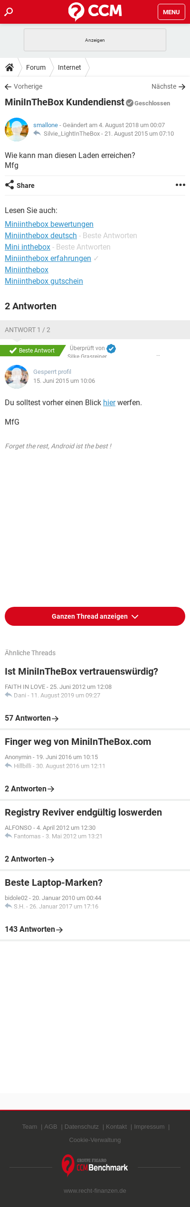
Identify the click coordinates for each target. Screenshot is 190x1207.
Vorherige (28, 86)
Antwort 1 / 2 (27, 330)
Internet (69, 67)
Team (30, 1126)
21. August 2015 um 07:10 (139, 133)
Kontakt (116, 1126)
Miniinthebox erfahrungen (48, 258)
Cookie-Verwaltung (95, 1139)
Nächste (164, 86)
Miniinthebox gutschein (44, 281)
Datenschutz (82, 1126)
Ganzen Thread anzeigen (90, 616)
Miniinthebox (26, 269)
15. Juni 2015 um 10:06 (64, 380)
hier (109, 402)
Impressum (149, 1126)
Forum (36, 67)
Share (26, 185)
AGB (50, 1126)
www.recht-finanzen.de (95, 1190)
